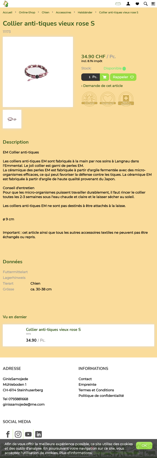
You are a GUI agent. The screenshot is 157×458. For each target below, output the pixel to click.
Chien (45, 12)
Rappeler (123, 77)
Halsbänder (85, 12)
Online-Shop (27, 12)
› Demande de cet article (102, 86)
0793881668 (18, 399)
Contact (85, 379)
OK (144, 445)
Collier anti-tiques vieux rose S (118, 12)
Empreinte (87, 384)
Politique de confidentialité (101, 396)
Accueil (7, 12)
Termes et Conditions (96, 390)
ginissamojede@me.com (24, 404)
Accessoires (63, 12)
